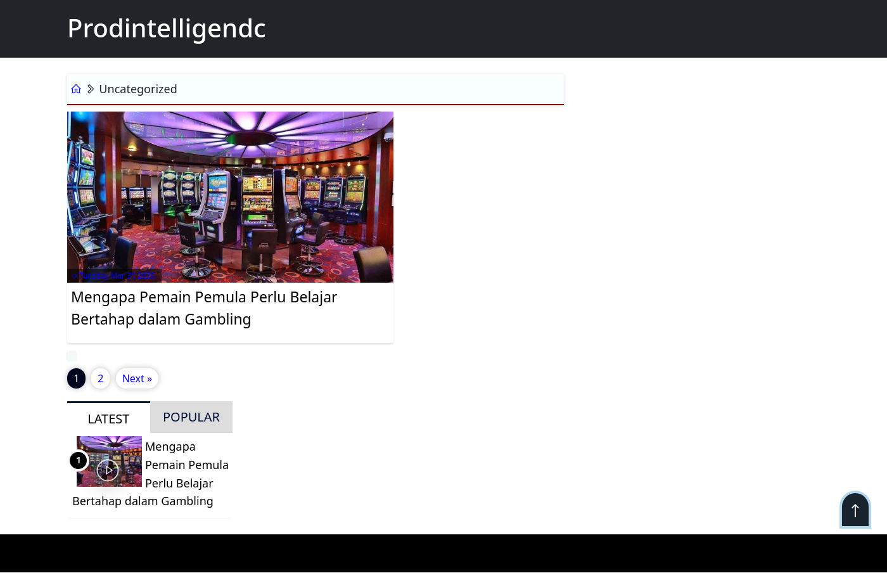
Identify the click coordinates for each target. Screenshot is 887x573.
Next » (137, 378)
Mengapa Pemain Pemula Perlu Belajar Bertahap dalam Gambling (204, 307)
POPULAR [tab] (191, 416)
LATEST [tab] (108, 418)
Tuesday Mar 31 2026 (113, 275)
